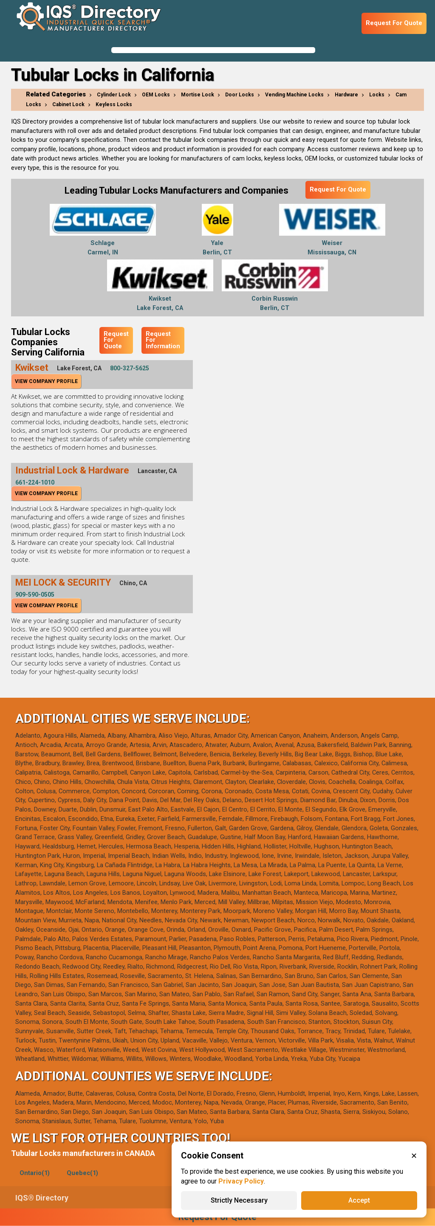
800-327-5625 (129, 368)
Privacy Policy (241, 1181)
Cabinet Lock (68, 104)
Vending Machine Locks (294, 95)
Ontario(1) (35, 1173)
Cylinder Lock (114, 95)
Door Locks (239, 95)
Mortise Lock (197, 95)
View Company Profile (46, 381)
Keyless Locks (114, 104)
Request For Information (163, 340)
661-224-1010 (34, 482)
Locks (376, 95)
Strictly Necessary (239, 1200)
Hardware (346, 95)
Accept (359, 1200)
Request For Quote (394, 23)
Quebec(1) (82, 1173)
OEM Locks (156, 95)
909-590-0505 (34, 594)
